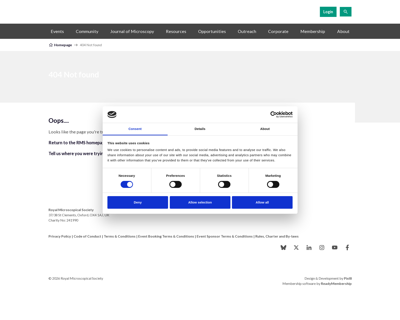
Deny (138, 202)
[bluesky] (283, 247)
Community (87, 31)
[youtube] (334, 247)
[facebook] (347, 247)
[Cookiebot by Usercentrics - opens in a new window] (274, 114)
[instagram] (321, 247)
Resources (176, 31)
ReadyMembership (336, 283)
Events (57, 31)
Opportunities (212, 31)
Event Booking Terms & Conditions (166, 236)
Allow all (262, 202)
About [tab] (265, 129)
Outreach (247, 31)
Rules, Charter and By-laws (277, 236)
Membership (312, 31)
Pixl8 (348, 278)
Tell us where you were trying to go (83, 153)
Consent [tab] (135, 129)
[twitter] (296, 247)
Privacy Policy (60, 236)
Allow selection (200, 202)
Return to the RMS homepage (78, 142)
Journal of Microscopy (132, 31)
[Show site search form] (345, 11)
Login (328, 11)
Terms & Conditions (120, 236)
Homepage (63, 45)
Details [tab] (200, 129)
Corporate (278, 31)
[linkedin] (309, 247)
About (343, 31)
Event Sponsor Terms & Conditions (225, 236)
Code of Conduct (87, 236)
